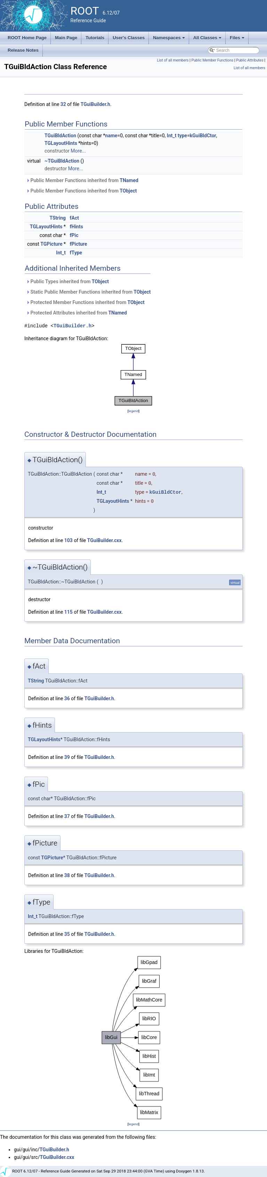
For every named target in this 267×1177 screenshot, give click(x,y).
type (182, 135)
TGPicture (51, 244)
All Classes (208, 39)
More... (78, 151)
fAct (74, 218)
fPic (74, 235)
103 (68, 540)
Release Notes (23, 50)
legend (133, 411)
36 (67, 698)
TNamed (129, 180)
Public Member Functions (213, 60)
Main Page (66, 37)
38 (67, 875)
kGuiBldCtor (203, 135)
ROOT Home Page (27, 37)
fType (76, 252)
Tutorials (95, 37)
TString (57, 218)
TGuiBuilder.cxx (104, 540)
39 (67, 757)
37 (67, 816)
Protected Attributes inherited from (76, 313)
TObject (128, 191)
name (111, 135)
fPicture (78, 244)
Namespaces (169, 39)
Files (237, 39)
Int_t (172, 135)
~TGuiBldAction (61, 161)
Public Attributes (250, 60)
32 (63, 104)
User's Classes (129, 37)
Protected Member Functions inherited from (85, 302)
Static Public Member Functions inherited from (88, 292)
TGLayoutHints (60, 143)
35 (67, 934)
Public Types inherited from (67, 281)
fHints (76, 226)
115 (68, 612)
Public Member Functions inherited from (82, 180)
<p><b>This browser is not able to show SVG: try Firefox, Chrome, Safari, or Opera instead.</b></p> (133, 374)
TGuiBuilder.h (95, 104)
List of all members (173, 60)
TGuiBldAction (60, 135)
